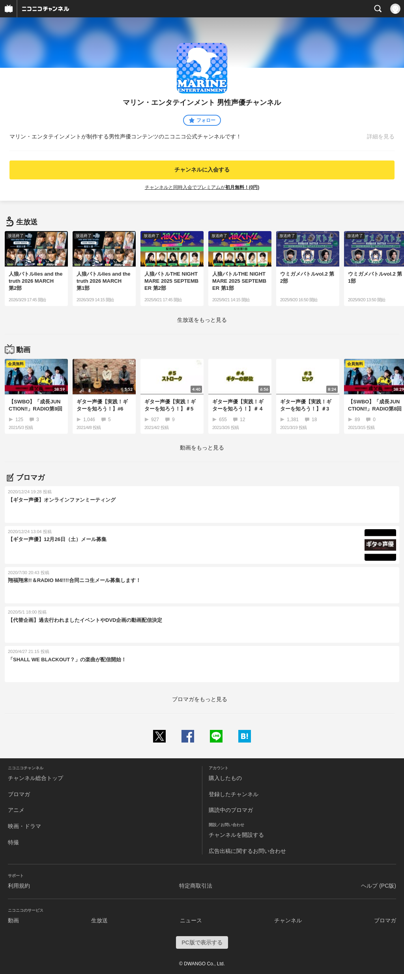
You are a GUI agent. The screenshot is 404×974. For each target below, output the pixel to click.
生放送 (99, 920)
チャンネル (288, 920)
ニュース (191, 920)
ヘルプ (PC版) (378, 886)
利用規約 (19, 886)
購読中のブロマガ (231, 810)
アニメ (16, 810)
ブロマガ (19, 794)
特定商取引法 (195, 886)
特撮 (13, 842)
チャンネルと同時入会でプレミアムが (202, 187)
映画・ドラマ (24, 826)
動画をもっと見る (202, 447)
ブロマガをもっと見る (199, 699)
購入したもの (225, 778)
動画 (13, 920)
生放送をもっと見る (202, 320)
